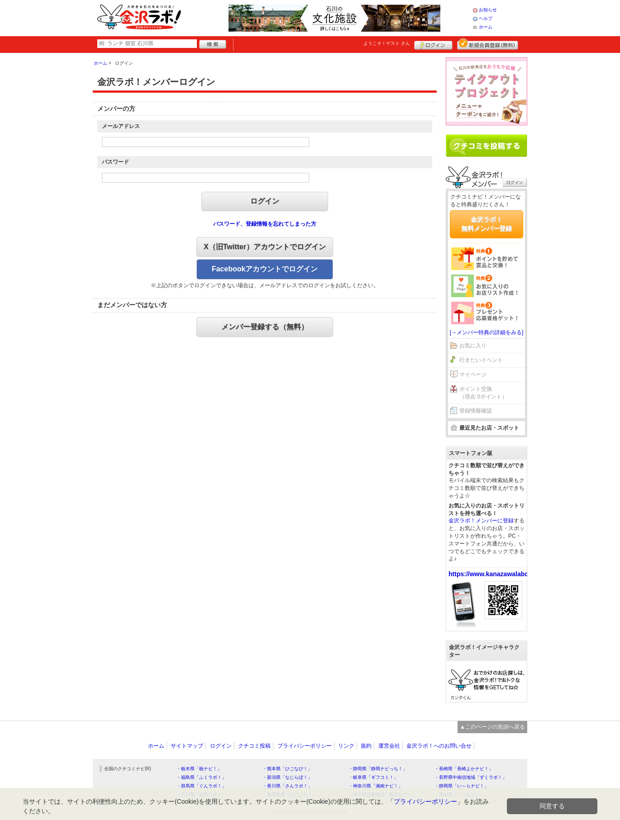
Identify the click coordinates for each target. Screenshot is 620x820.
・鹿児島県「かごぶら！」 (289, 794)
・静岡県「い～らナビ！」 (461, 785)
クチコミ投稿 (254, 746)
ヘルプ (485, 18)
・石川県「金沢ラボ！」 (201, 794)
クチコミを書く (486, 145)
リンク (346, 746)
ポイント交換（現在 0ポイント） (483, 393)
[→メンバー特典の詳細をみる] (487, 332)
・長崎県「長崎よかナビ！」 (463, 768)
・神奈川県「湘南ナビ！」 (375, 785)
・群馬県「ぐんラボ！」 (201, 785)
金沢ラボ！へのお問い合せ (439, 746)
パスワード (115, 162)
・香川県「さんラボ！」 (287, 785)
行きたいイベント (481, 360)
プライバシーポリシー (304, 746)
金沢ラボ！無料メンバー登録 (486, 224)
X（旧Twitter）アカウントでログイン (265, 247)
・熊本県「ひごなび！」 (287, 768)
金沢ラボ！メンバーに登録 (481, 520)
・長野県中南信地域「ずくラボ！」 (470, 777)
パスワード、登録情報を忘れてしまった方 (264, 224)
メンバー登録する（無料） (264, 327)
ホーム (485, 26)
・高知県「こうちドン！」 (461, 794)
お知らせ (488, 9)
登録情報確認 (475, 411)
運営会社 (389, 746)
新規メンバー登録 (487, 44)
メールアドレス (121, 126)
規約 (366, 746)
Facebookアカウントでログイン (265, 269)
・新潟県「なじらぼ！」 (287, 777)
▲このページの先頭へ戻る (492, 727)
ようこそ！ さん (386, 43)
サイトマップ (187, 746)
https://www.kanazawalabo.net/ (495, 574)
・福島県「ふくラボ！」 (201, 777)
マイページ (472, 374)
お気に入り (472, 345)
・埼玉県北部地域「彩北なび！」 (382, 794)
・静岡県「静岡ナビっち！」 (377, 768)
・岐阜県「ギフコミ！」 (373, 777)
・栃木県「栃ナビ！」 (199, 768)
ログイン (433, 44)
